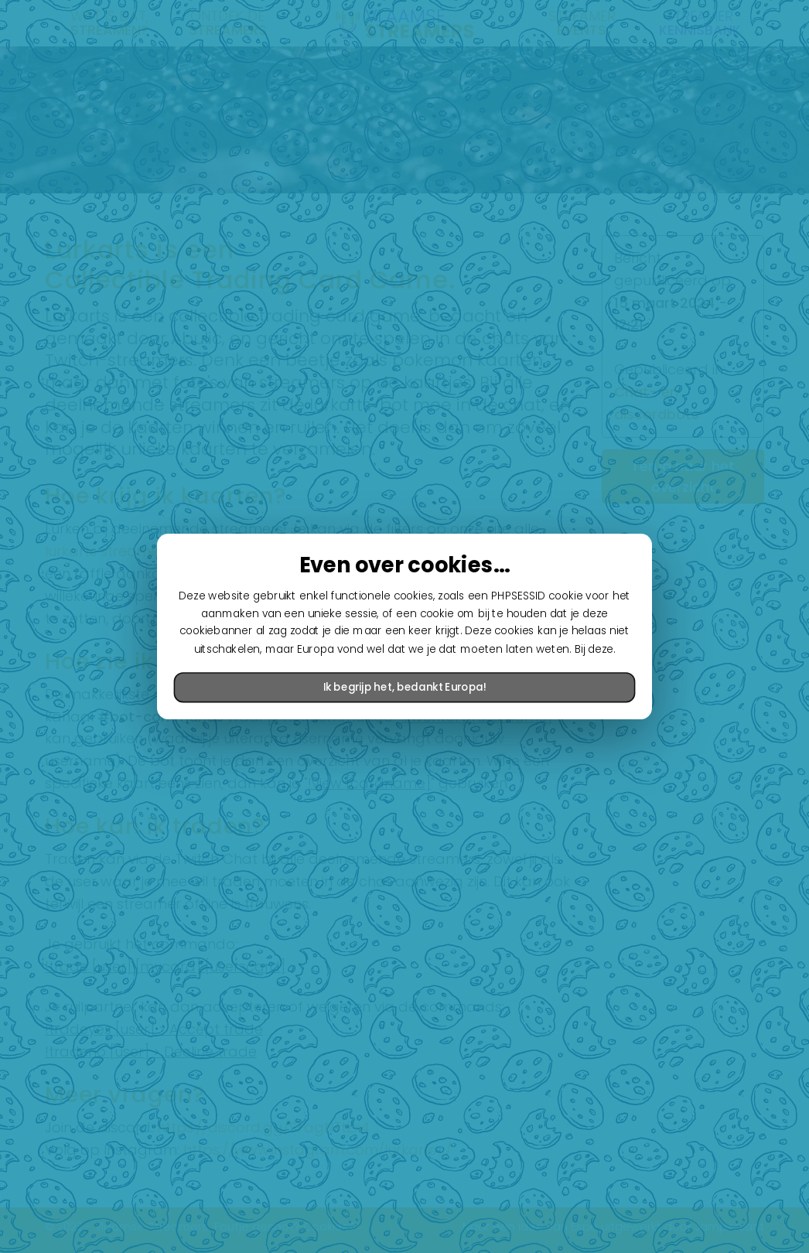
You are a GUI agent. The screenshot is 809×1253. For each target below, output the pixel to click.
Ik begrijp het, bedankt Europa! (404, 687)
